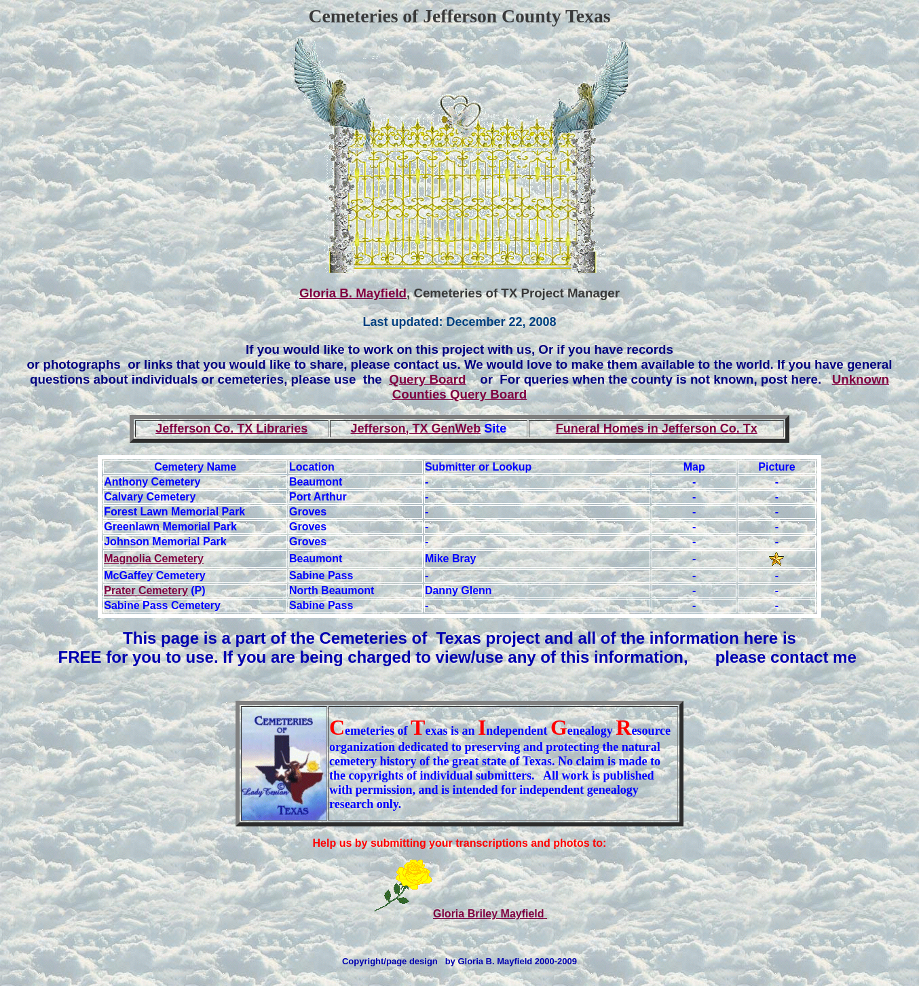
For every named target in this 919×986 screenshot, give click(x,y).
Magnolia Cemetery (154, 558)
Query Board (427, 379)
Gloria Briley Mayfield (490, 913)
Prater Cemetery (146, 590)
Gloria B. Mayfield (353, 293)
